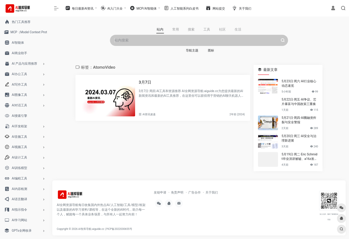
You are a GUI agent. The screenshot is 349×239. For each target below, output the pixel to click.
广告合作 (194, 192)
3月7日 (145, 82)
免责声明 (177, 192)
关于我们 (211, 192)
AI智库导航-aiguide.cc (91, 229)
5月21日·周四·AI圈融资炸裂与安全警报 (299, 120)
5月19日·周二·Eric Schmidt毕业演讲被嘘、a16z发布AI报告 (299, 156)
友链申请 (160, 192)
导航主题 (192, 50)
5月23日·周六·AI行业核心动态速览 (299, 83)
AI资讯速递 (149, 114)
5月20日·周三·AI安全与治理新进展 (299, 138)
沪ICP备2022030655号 (118, 229)
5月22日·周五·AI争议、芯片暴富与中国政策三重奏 (299, 102)
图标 (211, 50)
